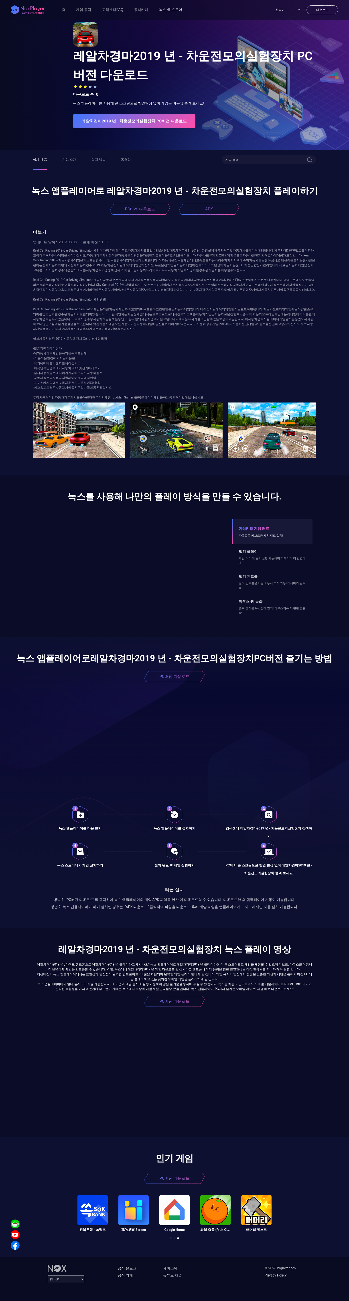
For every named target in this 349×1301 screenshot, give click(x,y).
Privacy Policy (276, 1275)
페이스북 (170, 1268)
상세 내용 (40, 160)
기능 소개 (69, 160)
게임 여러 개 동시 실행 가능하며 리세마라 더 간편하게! (272, 560)
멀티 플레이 (248, 551)
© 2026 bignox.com (280, 1268)
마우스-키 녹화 (250, 602)
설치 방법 (98, 160)
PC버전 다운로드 (140, 209)
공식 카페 (125, 1275)
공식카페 (141, 10)
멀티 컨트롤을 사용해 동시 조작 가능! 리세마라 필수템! (272, 585)
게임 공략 (83, 10)
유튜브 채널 (172, 1275)
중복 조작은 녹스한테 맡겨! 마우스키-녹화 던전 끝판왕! (272, 610)
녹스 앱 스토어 (170, 10)
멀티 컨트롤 (248, 576)
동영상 (126, 160)
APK (209, 209)
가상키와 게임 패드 (254, 528)
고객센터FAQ (112, 10)
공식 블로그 (127, 1268)
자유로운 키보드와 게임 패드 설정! (261, 535)
